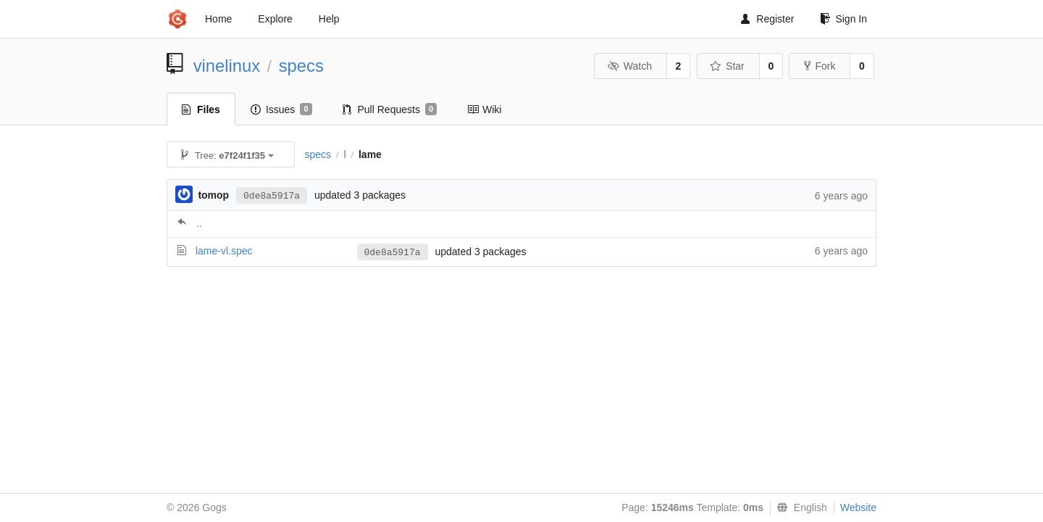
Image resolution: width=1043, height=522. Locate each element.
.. (199, 223)
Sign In (843, 19)
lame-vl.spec (224, 251)
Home (218, 19)
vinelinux (227, 65)
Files (201, 109)
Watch (629, 66)
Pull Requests (390, 109)
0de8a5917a (271, 196)
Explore (275, 19)
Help (329, 19)
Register (767, 19)
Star (727, 66)
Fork (819, 66)
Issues (281, 109)
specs (301, 65)
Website (858, 507)
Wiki (484, 109)
